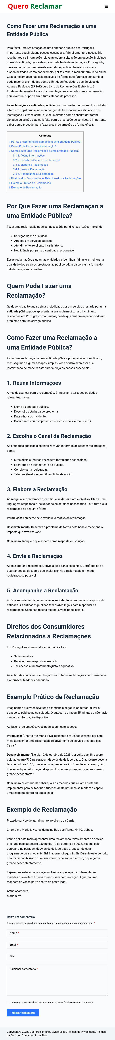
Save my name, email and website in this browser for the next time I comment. (53, 1002)
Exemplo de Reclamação (25, 187)
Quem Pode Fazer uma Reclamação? (32, 146)
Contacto (27, 1035)
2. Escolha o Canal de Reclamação (36, 160)
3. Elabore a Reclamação (30, 164)
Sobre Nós (40, 1035)
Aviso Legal (59, 1031)
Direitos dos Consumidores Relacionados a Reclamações (45, 178)
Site (12, 956)
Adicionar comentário (24, 969)
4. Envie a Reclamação (29, 169)
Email (14, 944)
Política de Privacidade (81, 1031)
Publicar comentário (23, 1012)
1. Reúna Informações (29, 155)
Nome (14, 933)
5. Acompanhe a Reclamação (33, 173)
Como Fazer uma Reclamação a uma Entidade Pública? (44, 150)
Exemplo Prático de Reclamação (30, 183)
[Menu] (106, 6)
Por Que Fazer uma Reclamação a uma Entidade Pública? (45, 141)
